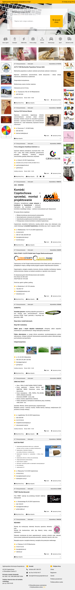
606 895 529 (27, 235)
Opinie (47, 99)
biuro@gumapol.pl (21, 362)
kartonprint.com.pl (21, 478)
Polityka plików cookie (56, 582)
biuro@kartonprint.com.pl (23, 476)
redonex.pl (19, 552)
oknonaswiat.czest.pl (22, 425)
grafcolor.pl (19, 168)
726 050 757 (19, 289)
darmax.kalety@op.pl (22, 133)
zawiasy (44, 535)
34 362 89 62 (20, 473)
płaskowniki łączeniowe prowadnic (31, 537)
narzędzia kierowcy (29, 540)
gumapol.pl (19, 364)
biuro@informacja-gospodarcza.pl (38, 576)
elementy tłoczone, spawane (37, 526)
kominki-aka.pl (20, 240)
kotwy (45, 530)
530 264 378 (19, 359)
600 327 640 (19, 235)
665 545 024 (19, 94)
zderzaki (58, 535)
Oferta (52, 569)
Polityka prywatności (56, 579)
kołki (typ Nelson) (36, 530)
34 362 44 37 (37, 572)
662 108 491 (19, 504)
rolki (53, 537)
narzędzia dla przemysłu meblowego (45, 540)
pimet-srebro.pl (20, 509)
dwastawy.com (20, 294)
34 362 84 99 (20, 232)
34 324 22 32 (20, 162)
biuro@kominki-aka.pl (22, 237)
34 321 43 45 (28, 162)
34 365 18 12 (35, 162)
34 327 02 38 (20, 546)
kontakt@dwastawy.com (23, 291)
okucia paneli (17, 537)
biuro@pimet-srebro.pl (22, 506)
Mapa (30, 103)
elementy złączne (47, 537)
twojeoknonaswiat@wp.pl (23, 422)
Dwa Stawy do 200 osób (21, 277)
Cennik (52, 576)
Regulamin (53, 572)
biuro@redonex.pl (21, 549)
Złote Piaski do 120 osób (21, 278)
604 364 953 (19, 131)
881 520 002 (27, 359)
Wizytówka (19, 103)
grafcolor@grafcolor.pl (22, 165)
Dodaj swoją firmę (68, 2)
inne (56, 537)
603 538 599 (19, 417)
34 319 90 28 (20, 420)
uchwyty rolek (51, 535)
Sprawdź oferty (56, 21)
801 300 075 (37, 569)
